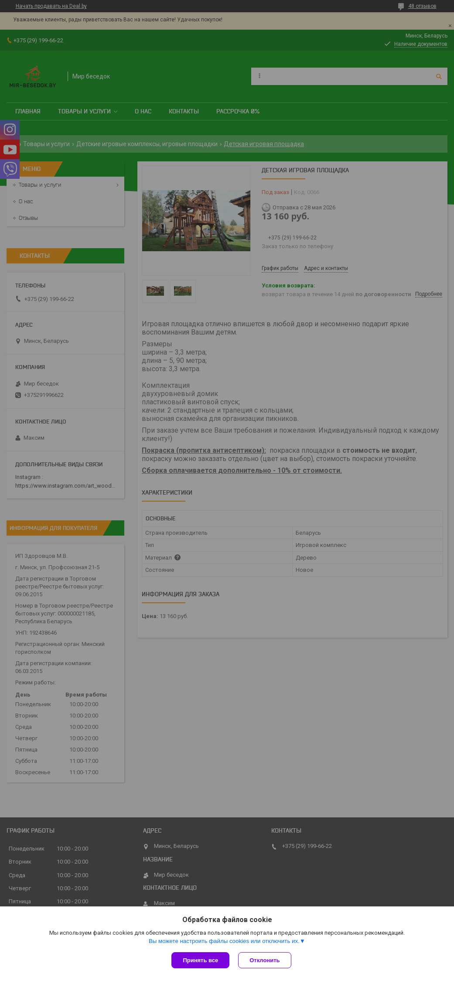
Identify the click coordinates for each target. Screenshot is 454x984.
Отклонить (264, 960)
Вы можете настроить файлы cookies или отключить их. (224, 941)
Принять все (200, 960)
